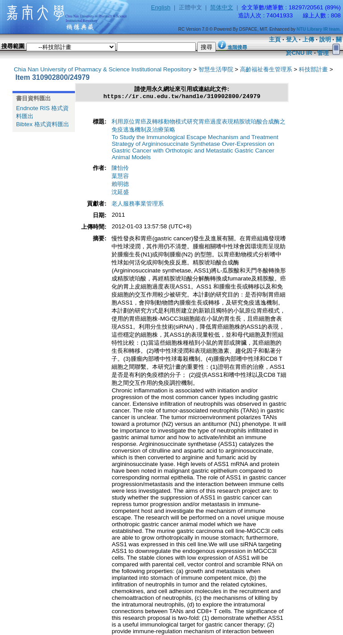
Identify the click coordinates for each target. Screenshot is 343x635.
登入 (292, 39)
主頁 (275, 39)
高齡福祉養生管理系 (266, 69)
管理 (323, 52)
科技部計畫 (313, 69)
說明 (325, 39)
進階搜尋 (237, 47)
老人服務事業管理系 (138, 205)
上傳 (308, 39)
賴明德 (120, 185)
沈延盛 (120, 193)
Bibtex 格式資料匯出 (42, 124)
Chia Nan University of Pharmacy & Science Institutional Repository (103, 69)
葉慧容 (120, 177)
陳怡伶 (120, 169)
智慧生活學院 (215, 69)
